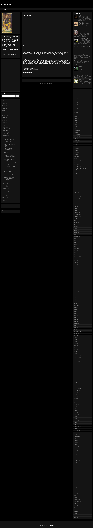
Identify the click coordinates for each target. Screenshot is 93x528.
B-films (75, 120)
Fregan (75, 244)
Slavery (75, 442)
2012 (4, 125)
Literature (76, 303)
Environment (76, 216)
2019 (4, 113)
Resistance (76, 414)
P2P (75, 353)
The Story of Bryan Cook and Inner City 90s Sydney (84, 39)
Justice (75, 293)
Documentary (76, 198)
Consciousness (77, 160)
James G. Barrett (6, 54)
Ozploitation (76, 351)
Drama (75, 200)
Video (75, 497)
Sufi (74, 462)
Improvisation (76, 276)
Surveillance (76, 466)
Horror (75, 270)
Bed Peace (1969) (7, 171)
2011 (4, 127)
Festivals (75, 232)
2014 (4, 122)
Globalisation (76, 256)
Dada (75, 181)
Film (33, 69)
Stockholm (76, 456)
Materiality (76, 315)
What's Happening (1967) (9, 168)
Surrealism (76, 464)
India (75, 278)
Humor (75, 272)
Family (75, 220)
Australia (75, 118)
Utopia (75, 493)
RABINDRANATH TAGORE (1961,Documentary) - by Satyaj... (9, 145)
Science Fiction (77, 426)
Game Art (76, 248)
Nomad (75, 343)
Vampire (75, 495)
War (74, 507)
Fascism (75, 226)
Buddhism (76, 140)
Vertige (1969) (7, 164)
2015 (4, 120)
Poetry (75, 369)
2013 (4, 123)
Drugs (75, 206)
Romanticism (76, 420)
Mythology (76, 335)
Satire (75, 422)
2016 (4, 118)
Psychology (76, 390)
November (6, 130)
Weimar (75, 511)
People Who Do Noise (8, 153)
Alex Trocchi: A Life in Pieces (9, 166)
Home (4, 9)
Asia (75, 116)
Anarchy (75, 104)
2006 (4, 200)
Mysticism (76, 333)
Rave (75, 408)
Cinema (75, 148)
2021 (4, 110)
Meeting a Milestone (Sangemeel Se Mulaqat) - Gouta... (9, 149)
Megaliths (76, 321)
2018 (4, 115)
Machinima (76, 305)
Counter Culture (29, 69)
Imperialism (76, 274)
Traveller (75, 485)
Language (76, 299)
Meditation (76, 319)
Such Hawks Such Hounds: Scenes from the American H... (9, 156)
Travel (75, 483)
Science (75, 424)
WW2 (75, 515)
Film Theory (76, 238)
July (5, 181)
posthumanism (77, 375)
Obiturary (76, 347)
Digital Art (76, 194)
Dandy (75, 185)
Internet (75, 285)
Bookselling (76, 136)
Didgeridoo (76, 192)
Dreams (75, 202)
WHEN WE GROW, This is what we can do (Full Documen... (9, 178)
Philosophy (76, 361)
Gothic (75, 260)
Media (75, 317)
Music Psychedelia (77, 331)
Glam (75, 254)
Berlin (75, 126)
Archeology (76, 110)
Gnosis (75, 258)
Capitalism (76, 144)
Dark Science (81, 66)
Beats (75, 122)
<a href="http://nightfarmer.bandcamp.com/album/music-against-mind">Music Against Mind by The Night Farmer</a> (9, 75)
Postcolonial (76, 373)
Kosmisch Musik (77, 295)
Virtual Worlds (76, 501)
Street (75, 458)
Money (75, 325)
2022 (4, 108)
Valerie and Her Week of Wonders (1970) (82, 60)
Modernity (76, 323)
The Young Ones (7, 141)
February (6, 190)
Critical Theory (76, 173)
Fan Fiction (76, 222)
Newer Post (25, 80)
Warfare (75, 509)
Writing (75, 513)
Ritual (75, 418)
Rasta (75, 406)
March (5, 188)
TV (74, 489)
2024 (4, 105)
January (6, 191)
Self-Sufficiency (77, 430)
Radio (75, 400)
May (5, 185)
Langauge (76, 297)
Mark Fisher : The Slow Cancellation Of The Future (84, 23)
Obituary (75, 345)
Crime (75, 171)
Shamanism (76, 434)
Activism (75, 98)
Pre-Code (76, 380)
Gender (75, 252)
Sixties (75, 438)
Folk (75, 240)
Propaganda (76, 382)
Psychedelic (76, 386)
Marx (75, 311)
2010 (4, 193)
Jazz (75, 289)
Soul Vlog (6, 4)
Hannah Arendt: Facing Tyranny (80, 74)
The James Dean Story (8, 173)
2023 (4, 107)
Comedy (75, 152)
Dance (75, 183)
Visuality (75, 503)
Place (75, 367)
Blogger (53, 525)
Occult (75, 349)
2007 (4, 198)
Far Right (76, 224)
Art (74, 114)
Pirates (75, 365)
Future (75, 246)
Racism (75, 398)
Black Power (76, 134)
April (5, 186)
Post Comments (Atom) (49, 83)
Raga (75, 402)
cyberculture (76, 179)
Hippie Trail (76, 266)
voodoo (75, 505)
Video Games (76, 499)
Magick (75, 307)
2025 (4, 103)
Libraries (75, 301)
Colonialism (76, 150)
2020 (4, 112)
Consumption (76, 162)
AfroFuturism (76, 100)
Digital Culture (76, 196)
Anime (75, 108)
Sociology (76, 446)
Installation (76, 282)
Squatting (76, 454)
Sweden (75, 468)
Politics (75, 371)
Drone (75, 204)
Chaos (75, 146)
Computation (76, 156)
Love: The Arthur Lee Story (9, 169)
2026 (4, 102)
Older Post (67, 80)
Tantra (75, 470)
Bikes (75, 128)
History (75, 268)
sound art (76, 448)
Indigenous (76, 280)
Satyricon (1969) (82, 15)
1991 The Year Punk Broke (9, 139)
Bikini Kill (6, 152)
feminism (75, 230)
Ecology (75, 208)
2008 (4, 197)
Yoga (75, 517)
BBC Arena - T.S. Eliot (8, 143)
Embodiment (76, 212)
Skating (75, 440)
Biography (76, 130)
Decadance (76, 188)
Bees (75, 124)
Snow (75, 444)
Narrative (75, 337)
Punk (75, 392)
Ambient (75, 102)
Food (75, 242)
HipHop (75, 264)
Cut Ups (75, 177)
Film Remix (76, 236)
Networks (76, 339)
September (6, 133)
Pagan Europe (76, 355)
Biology (75, 132)
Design (75, 190)
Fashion (75, 228)
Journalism (76, 291)
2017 (4, 117)
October (6, 132)
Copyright (76, 164)
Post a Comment (28, 74)
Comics (75, 154)
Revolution (76, 416)
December (6, 128)
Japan (75, 287)
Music (75, 329)
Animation (76, 106)
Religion (75, 410)
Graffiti (75, 262)
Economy (76, 210)
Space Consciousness (78, 452)
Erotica (75, 218)
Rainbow (75, 404)
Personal (75, 359)
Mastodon (4, 206)
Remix (75, 412)
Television (76, 477)
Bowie (75, 138)
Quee (75, 394)
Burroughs (76, 142)
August (5, 135)
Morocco (75, 327)
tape (75, 472)
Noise (75, 341)
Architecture (76, 112)
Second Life (76, 428)
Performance (76, 357)
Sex (74, 432)
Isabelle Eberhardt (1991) (79, 54)
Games (75, 250)
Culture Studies (77, 175)
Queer (75, 396)
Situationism (76, 436)
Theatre (75, 479)
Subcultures (76, 460)
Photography (76, 363)
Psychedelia (36, 69)
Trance (75, 481)
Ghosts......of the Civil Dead (84, 30)
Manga (75, 309)
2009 (4, 195)
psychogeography (77, 388)
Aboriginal (76, 96)
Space (75, 450)
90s (74, 93)
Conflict (75, 158)
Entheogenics (76, 214)
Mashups (75, 313)
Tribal (75, 487)
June (5, 183)
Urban (75, 491)
